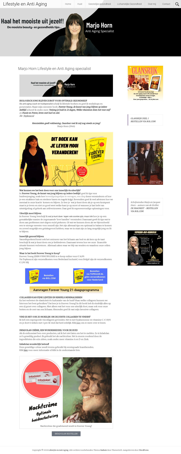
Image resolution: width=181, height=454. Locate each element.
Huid (79, 4)
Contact (166, 4)
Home (68, 4)
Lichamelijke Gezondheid (129, 4)
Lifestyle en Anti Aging (25, 4)
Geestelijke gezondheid (99, 4)
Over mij (152, 4)
